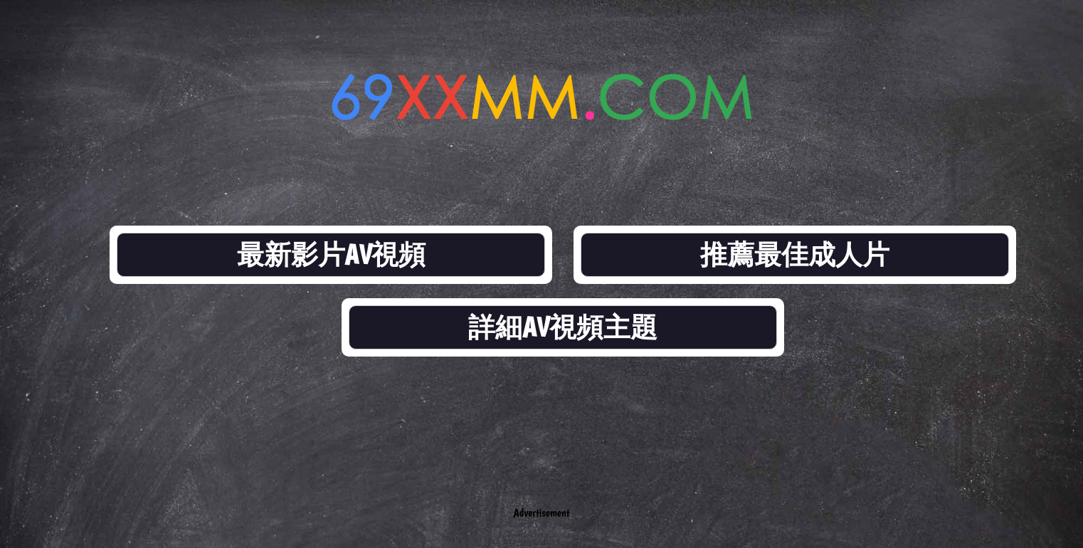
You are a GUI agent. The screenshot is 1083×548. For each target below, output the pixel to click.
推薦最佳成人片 (794, 254)
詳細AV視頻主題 (562, 327)
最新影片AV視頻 (331, 254)
